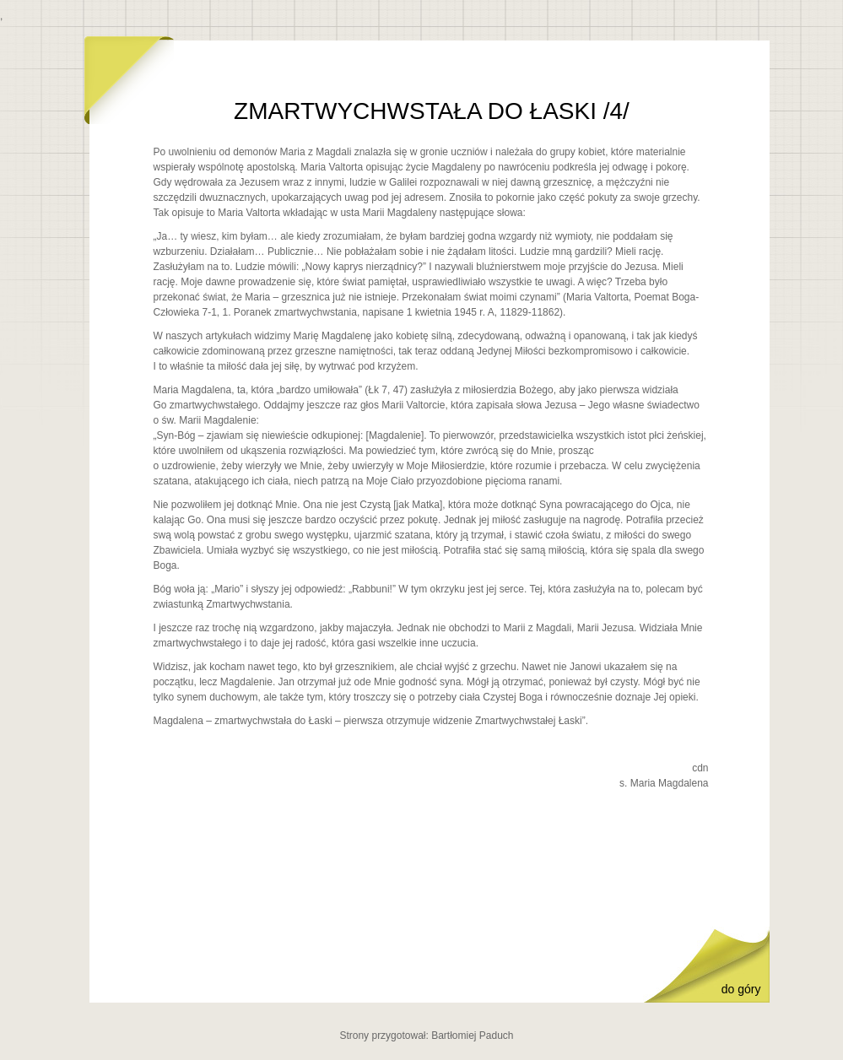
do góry (741, 989)
